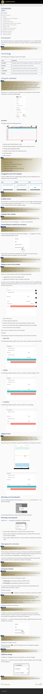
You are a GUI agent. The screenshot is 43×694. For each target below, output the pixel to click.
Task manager (38, 684)
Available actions (6, 20)
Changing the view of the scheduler (10, 18)
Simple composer (26, 203)
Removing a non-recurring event (9, 28)
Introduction (4, 12)
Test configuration (5, 684)
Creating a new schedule (8, 21)
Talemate (5, 691)
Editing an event (6, 26)
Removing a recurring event (8, 29)
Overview (5, 16)
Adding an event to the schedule (9, 24)
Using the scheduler (6, 15)
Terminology (4, 13)
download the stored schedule (31, 270)
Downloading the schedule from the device (12, 23)
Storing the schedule (7, 32)
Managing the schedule (7, 31)
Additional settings (7, 34)
